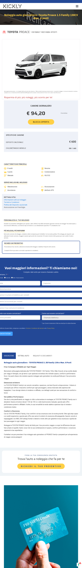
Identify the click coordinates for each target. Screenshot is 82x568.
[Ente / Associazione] (12, 277)
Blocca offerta (41, 121)
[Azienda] (5, 277)
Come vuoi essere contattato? (53, 313)
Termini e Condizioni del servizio (35, 328)
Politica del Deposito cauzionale (15, 204)
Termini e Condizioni (11, 202)
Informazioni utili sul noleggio (15, 199)
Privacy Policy (50, 328)
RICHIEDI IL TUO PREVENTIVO (41, 465)
